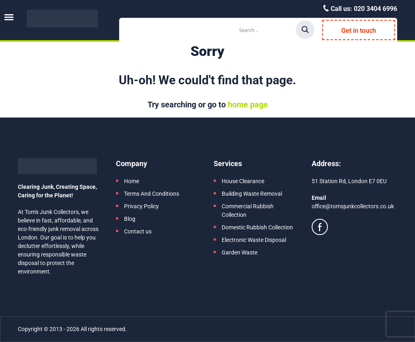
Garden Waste (239, 252)
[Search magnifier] (305, 29)
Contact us (138, 231)
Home (131, 181)
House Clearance (243, 181)
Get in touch (358, 30)
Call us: (363, 9)
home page (248, 104)
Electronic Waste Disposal (254, 240)
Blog (129, 219)
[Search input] (266, 30)
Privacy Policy (141, 206)
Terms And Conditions (151, 193)
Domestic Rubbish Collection (257, 227)
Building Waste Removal (252, 193)
